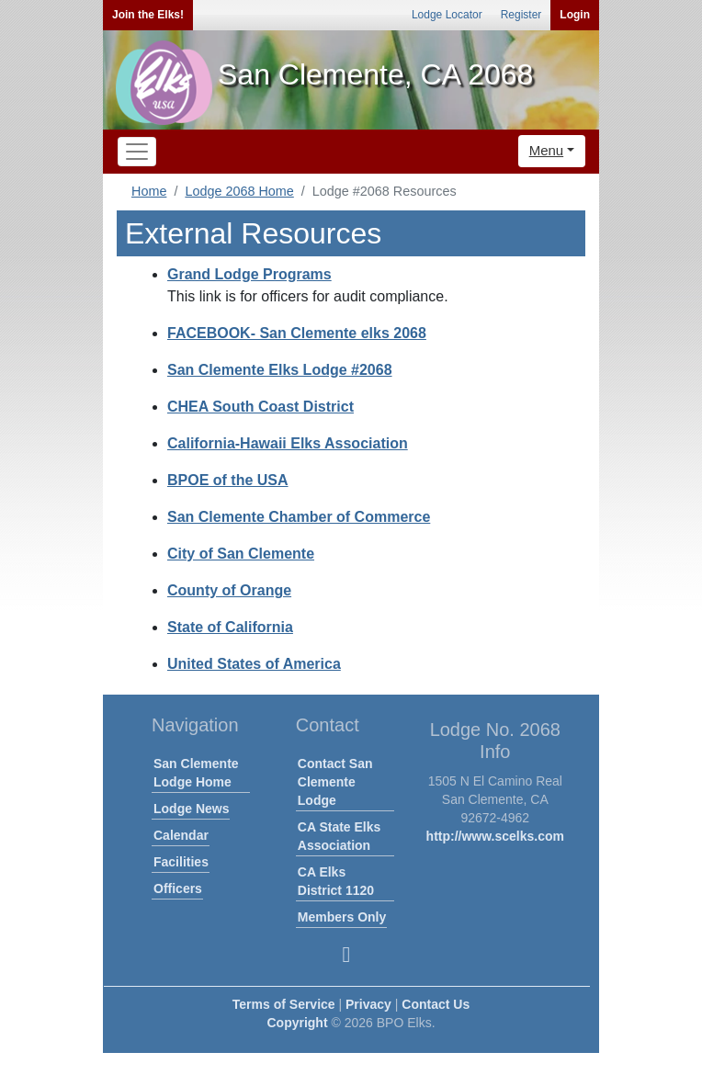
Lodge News (191, 808)
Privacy (368, 1004)
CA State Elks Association (339, 836)
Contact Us (436, 1004)
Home (148, 191)
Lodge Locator (447, 14)
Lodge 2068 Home (239, 191)
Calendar (181, 835)
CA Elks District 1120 (336, 881)
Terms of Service (283, 1004)
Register (521, 14)
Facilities (181, 861)
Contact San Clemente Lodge (335, 782)
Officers (177, 888)
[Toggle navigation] (137, 151)
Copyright (296, 1022)
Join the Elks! (148, 14)
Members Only (342, 917)
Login (575, 14)
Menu (546, 150)
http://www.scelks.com (495, 836)
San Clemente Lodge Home (196, 772)
